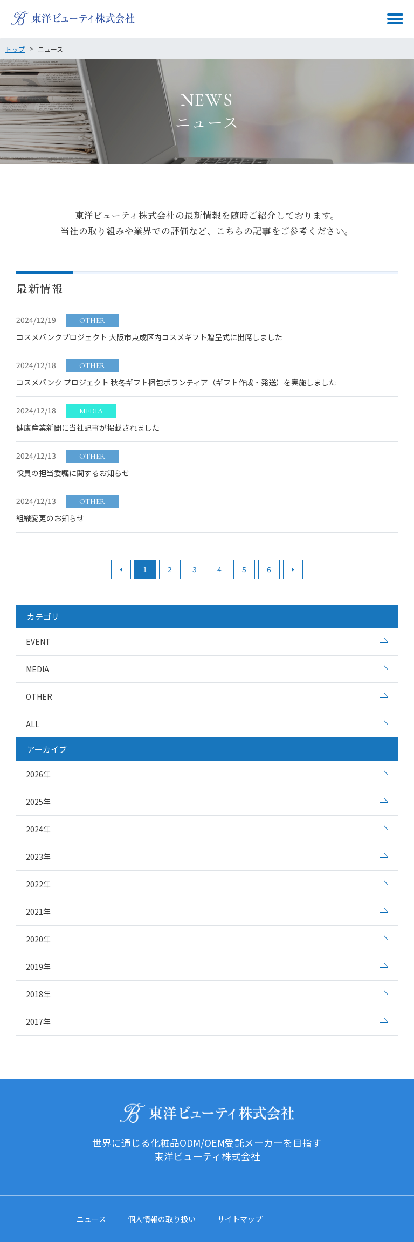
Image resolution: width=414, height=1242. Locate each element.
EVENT (38, 641)
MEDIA (37, 669)
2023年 (38, 856)
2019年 (38, 966)
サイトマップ (240, 1218)
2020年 (38, 939)
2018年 (38, 994)
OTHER (39, 696)
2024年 (38, 829)
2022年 (38, 884)
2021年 (38, 911)
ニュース (91, 1218)
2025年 (38, 801)
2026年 (38, 774)
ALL (32, 724)
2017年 (38, 1021)
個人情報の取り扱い (162, 1218)
